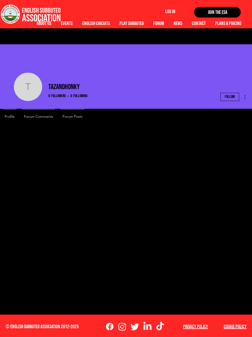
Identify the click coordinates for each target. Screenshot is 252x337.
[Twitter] (135, 327)
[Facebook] (110, 327)
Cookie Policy (235, 327)
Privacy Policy (195, 327)
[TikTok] (160, 327)
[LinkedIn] (147, 327)
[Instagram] (122, 327)
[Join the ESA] (217, 12)
